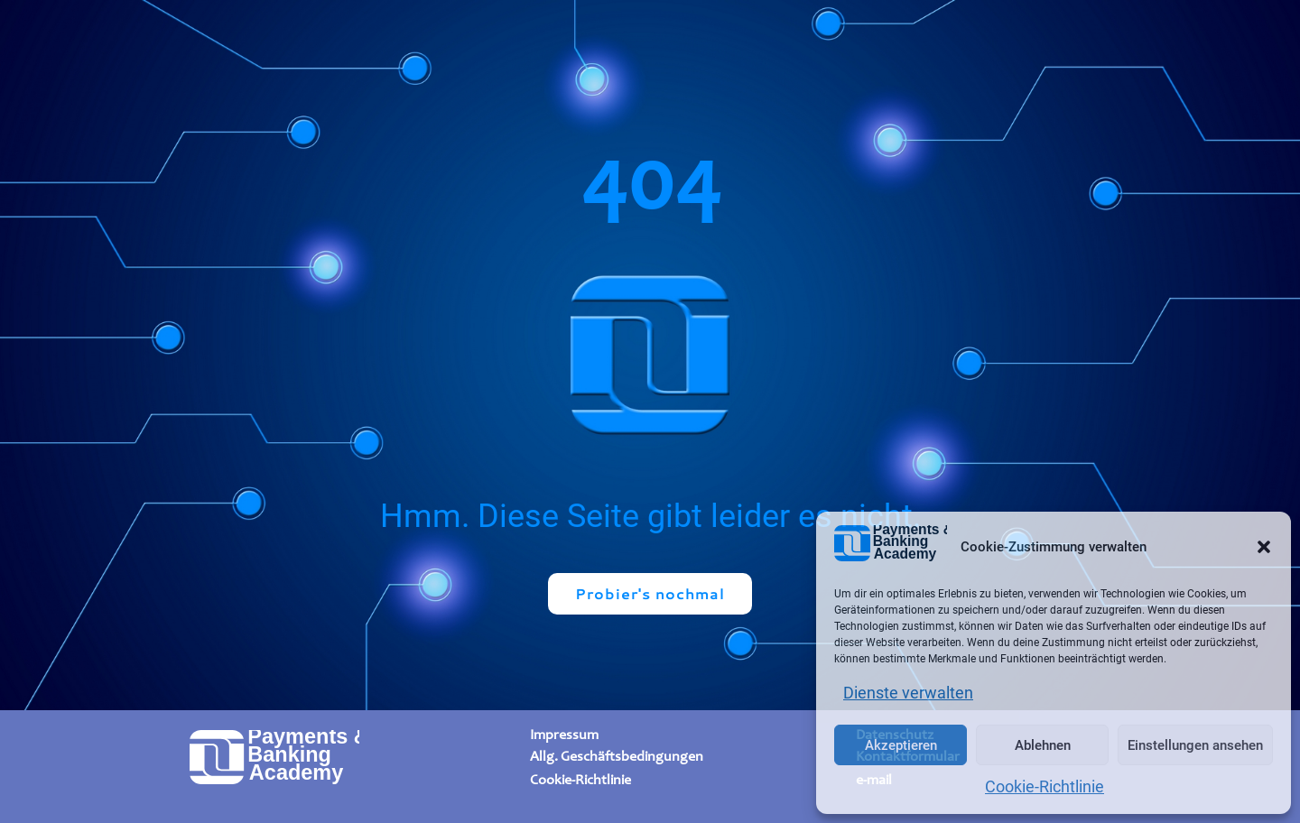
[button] (1264, 547)
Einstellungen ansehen (1195, 745)
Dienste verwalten (908, 692)
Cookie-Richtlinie (1044, 786)
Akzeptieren (901, 745)
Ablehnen (1043, 745)
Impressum (564, 735)
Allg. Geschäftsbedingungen (616, 755)
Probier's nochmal (650, 593)
